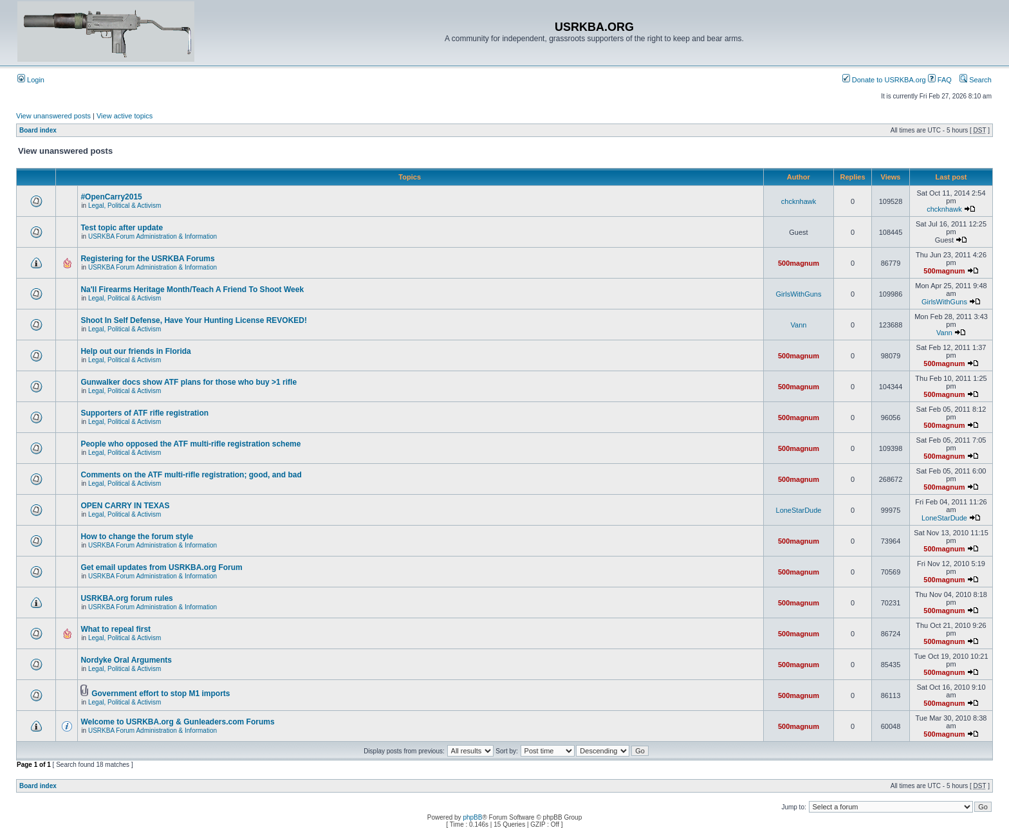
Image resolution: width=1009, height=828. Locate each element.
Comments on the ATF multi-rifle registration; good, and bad (190, 474)
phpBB (472, 817)
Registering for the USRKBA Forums (147, 258)
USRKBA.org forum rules (126, 598)
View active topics (125, 116)
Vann (799, 325)
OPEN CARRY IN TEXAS (124, 505)
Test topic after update (121, 227)
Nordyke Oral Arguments (126, 660)
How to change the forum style (136, 536)
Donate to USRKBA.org (884, 80)
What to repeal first (115, 629)
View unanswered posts (53, 116)
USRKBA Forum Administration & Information (152, 236)
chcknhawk (798, 201)
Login (30, 80)
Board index (38, 130)
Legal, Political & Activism (124, 205)
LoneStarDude (799, 510)
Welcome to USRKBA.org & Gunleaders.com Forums (177, 721)
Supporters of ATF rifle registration (144, 413)
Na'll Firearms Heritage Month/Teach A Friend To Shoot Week (192, 289)
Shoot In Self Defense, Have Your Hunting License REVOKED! (193, 320)
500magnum (798, 263)
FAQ (940, 80)
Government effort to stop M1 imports (160, 693)
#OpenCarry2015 (111, 196)
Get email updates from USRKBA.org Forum (161, 567)
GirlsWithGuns (799, 294)
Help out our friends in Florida (135, 351)
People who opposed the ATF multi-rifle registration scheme (190, 443)
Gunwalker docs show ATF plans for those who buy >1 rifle (188, 382)
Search (975, 80)
